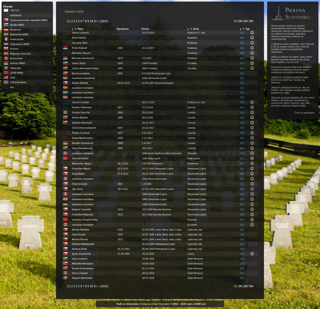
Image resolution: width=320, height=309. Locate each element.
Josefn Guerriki (81, 112)
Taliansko (15, 68)
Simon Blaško (80, 117)
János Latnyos (80, 32)
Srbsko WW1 (17, 63)
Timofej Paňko (80, 158)
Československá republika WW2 (28, 20)
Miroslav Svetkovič (83, 58)
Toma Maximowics (82, 138)
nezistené (15, 15)
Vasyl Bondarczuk (82, 148)
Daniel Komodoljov (83, 268)
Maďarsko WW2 (19, 34)
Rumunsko (16, 58)
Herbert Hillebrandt (83, 244)
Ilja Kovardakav (81, 73)
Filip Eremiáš (79, 184)
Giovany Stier (80, 42)
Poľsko (14, 48)
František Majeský (82, 214)
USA (12, 77)
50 (236, 21)
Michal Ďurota (80, 239)
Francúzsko (17, 39)
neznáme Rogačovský (85, 219)
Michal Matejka (80, 229)
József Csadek (80, 102)
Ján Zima (77, 189)
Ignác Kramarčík (81, 253)
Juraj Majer (78, 173)
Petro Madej (79, 37)
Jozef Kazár (79, 234)
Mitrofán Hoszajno (82, 263)
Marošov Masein (81, 53)
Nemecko (15, 29)
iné (12, 87)
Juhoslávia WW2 (19, 44)
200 (246, 21)
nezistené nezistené (83, 78)
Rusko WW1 (17, 25)
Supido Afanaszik (82, 122)
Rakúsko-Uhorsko (20, 53)
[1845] (104, 21)
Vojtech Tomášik (81, 209)
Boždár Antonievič (82, 143)
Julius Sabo (79, 63)
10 (92, 21)
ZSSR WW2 (16, 72)
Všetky (15, 10)
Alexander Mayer (82, 163)
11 (96, 21)
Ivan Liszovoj (79, 258)
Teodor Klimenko (82, 107)
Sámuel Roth (79, 249)
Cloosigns (164, 304)
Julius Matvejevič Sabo (85, 68)
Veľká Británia (18, 82)
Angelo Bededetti (82, 278)
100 (240, 21)
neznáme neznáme (83, 88)
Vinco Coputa (80, 273)
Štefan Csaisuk (81, 133)
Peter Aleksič (79, 48)
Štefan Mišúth (80, 83)
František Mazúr (81, 168)
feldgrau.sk (147, 304)
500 (250, 21)
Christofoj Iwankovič (84, 127)
